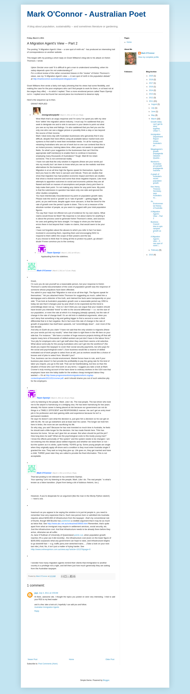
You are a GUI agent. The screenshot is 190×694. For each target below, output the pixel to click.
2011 (151, 101)
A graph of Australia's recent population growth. (156, 178)
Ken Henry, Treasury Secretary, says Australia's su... (156, 192)
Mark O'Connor (148, 53)
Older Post (110, 659)
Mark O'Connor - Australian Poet (86, 14)
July (153, 108)
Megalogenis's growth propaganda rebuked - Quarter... (157, 153)
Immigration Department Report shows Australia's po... (157, 140)
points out (78, 535)
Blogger (106, 680)
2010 (151, 255)
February (155, 250)
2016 (151, 87)
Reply (36, 611)
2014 (151, 90)
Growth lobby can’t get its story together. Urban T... (156, 126)
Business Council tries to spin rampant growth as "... (156, 227)
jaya (36, 593)
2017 (151, 83)
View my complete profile (148, 57)
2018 (151, 79)
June (153, 111)
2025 (151, 76)
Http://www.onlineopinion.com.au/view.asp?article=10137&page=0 (61, 549)
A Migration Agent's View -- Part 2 (157, 215)
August (154, 104)
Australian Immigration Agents (46, 607)
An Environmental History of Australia (157, 204)
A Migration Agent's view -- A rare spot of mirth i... (156, 241)
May (153, 115)
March (154, 119)
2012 (151, 98)
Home (71, 659)
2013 (151, 94)
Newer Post (32, 659)
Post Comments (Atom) (48, 664)
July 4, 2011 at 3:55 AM (48, 593)
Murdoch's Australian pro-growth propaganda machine (157, 166)
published (65, 521)
